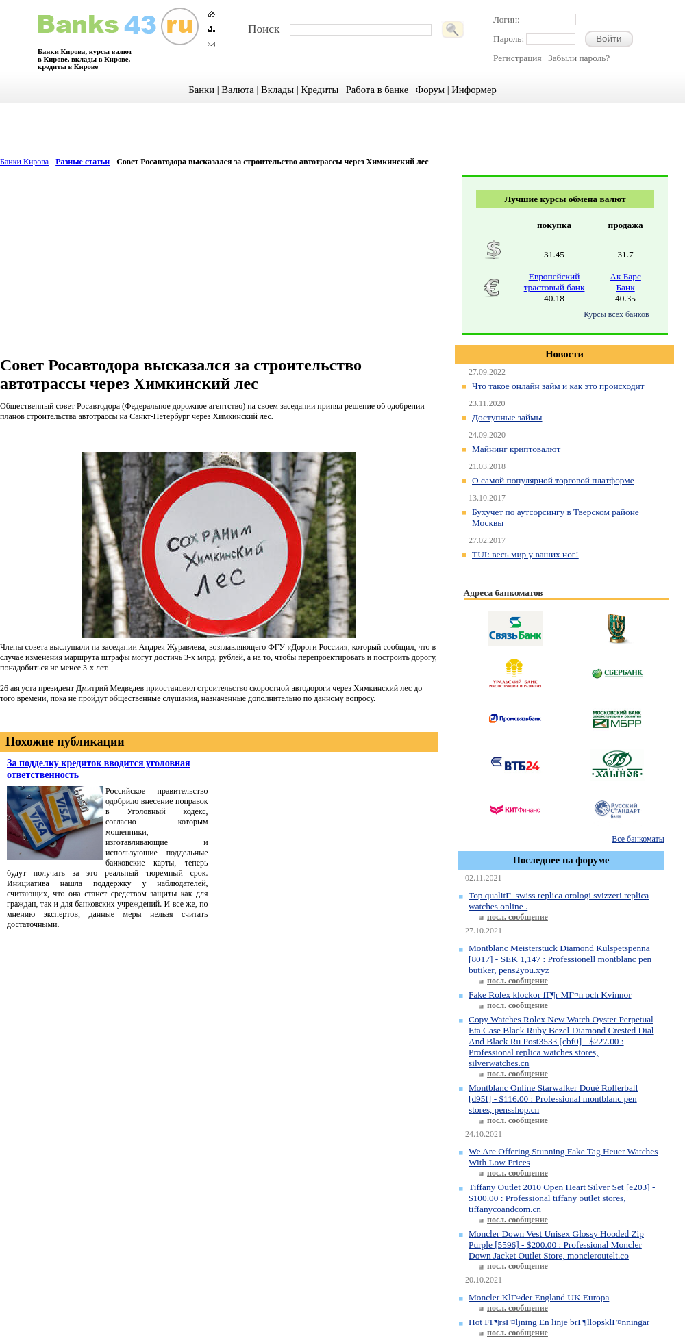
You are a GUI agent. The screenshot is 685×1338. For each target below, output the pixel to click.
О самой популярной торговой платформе (553, 480)
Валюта (237, 89)
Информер (473, 89)
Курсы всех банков (616, 314)
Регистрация (517, 58)
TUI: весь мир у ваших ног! (525, 554)
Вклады (277, 89)
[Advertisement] (343, 136)
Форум (430, 89)
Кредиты (319, 89)
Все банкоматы (638, 839)
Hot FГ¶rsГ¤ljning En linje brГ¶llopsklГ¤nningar (559, 1322)
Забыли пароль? (579, 58)
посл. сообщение (517, 917)
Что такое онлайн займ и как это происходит (558, 386)
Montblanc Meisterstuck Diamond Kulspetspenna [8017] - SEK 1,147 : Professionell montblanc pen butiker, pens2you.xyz (560, 959)
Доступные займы (507, 417)
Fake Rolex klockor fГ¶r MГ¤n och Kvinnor (550, 994)
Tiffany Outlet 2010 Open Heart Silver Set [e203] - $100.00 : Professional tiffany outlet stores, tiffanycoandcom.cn (562, 1198)
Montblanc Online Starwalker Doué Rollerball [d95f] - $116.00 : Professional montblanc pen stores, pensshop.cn (553, 1099)
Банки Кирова (24, 161)
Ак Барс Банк (625, 281)
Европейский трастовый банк (554, 281)
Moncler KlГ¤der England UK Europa (539, 1297)
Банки (201, 89)
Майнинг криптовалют (516, 449)
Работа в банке (377, 89)
